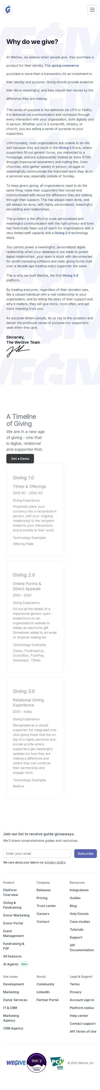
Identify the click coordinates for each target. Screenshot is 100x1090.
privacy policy (55, 862)
